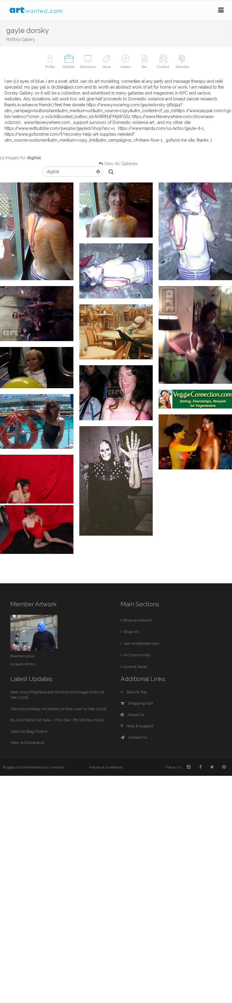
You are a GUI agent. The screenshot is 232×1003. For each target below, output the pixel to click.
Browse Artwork (138, 620)
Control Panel (135, 667)
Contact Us (134, 737)
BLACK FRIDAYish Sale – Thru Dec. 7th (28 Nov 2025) (57, 720)
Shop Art (131, 632)
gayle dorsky (25, 664)
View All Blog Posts (28, 731)
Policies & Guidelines (106, 767)
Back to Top (134, 692)
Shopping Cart (137, 703)
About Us (132, 715)
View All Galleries (121, 163)
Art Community (137, 655)
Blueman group (22, 656)
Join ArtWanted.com (141, 643)
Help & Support (137, 726)
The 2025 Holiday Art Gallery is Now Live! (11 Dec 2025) (58, 709)
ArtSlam (58, 767)
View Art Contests (27, 742)
